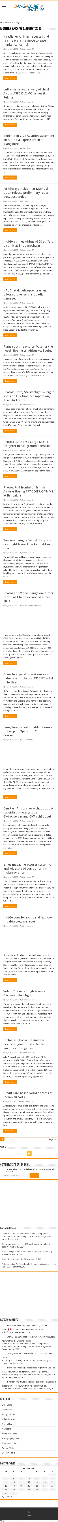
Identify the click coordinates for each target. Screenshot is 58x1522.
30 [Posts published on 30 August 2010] (6, 1493)
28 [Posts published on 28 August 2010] (44, 1489)
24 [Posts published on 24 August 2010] (14, 1489)
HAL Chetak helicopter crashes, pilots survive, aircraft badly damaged (25, 294)
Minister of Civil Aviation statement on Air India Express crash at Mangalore (28, 140)
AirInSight (6, 1429)
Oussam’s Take (8, 1453)
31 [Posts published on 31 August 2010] (14, 1493)
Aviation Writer (8, 1448)
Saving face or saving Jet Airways (16, 1259)
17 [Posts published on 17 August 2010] (14, 1486)
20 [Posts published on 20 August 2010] (37, 1486)
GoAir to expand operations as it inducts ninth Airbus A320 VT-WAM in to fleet (28, 678)
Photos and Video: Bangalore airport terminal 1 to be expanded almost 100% (29, 597)
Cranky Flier (7, 1424)
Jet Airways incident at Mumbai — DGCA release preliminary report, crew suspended (27, 193)
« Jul (4, 1496)
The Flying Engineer (10, 1438)
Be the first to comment (31, 606)
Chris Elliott (7, 1405)
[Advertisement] (23, 1203)
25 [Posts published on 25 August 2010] (21, 1489)
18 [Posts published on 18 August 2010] (21, 1486)
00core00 (11, 1326)
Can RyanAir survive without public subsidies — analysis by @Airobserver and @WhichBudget (28, 812)
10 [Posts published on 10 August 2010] (14, 1482)
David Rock (12, 1368)
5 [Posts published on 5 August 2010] (29, 1478)
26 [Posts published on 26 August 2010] (29, 1489)
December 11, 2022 (23, 1332)
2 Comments (27, 201)
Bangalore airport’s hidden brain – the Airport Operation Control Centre (27, 731)
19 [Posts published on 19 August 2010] (29, 1486)
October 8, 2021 (16, 1363)
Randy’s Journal (8, 1414)
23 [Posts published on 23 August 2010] (6, 1489)
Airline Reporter (9, 1419)
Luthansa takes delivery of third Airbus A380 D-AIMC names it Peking (26, 93)
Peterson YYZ (13, 1382)
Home (4, 22)
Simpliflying (7, 1410)
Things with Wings (10, 1433)
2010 (12, 22)
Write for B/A (7, 1332)
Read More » (10, 78)
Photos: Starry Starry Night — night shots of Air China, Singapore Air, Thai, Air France (28, 396)
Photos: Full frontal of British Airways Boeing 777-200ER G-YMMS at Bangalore (28, 491)
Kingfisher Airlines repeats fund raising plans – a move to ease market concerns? (26, 40)
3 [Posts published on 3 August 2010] (13, 1478)
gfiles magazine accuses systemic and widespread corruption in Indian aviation (27, 868)
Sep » (9, 1496)
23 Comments (28, 926)
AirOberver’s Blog (10, 1443)
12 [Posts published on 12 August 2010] (29, 1482)
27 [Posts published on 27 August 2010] (37, 1489)
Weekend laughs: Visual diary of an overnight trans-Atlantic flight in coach (28, 544)
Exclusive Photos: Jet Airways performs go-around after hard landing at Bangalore (25, 1044)
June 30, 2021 (19, 1377)
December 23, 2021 (10, 1349)
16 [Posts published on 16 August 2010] (6, 1486)
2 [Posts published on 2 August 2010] (5, 1478)
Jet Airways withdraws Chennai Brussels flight (22, 1388)
